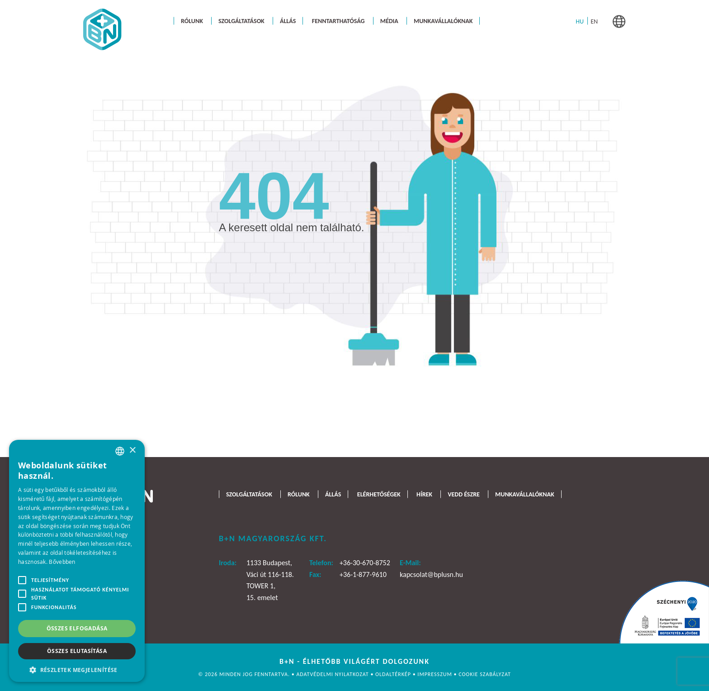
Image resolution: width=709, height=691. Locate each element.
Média (389, 20)
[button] (77, 669)
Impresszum (435, 674)
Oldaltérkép (394, 674)
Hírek (424, 494)
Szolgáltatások (241, 20)
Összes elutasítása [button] (77, 651)
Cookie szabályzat (484, 674)
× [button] (132, 450)
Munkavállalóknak (443, 20)
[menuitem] (580, 21)
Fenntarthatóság (338, 20)
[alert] (77, 561)
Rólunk (192, 20)
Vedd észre (464, 494)
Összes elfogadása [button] (77, 628)
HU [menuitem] (580, 21)
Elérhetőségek (379, 494)
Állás (288, 20)
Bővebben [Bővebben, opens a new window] (62, 561)
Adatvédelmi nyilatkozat (333, 674)
